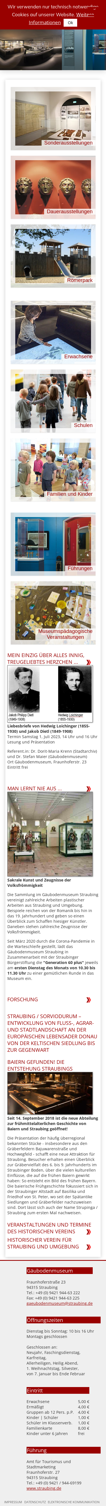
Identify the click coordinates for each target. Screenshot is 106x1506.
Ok (70, 22)
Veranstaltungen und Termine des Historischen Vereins (49, 1228)
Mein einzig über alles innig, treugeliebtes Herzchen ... (46, 658)
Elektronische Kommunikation (73, 1502)
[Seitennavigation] (92, 12)
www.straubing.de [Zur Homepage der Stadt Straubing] (44, 1488)
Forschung (22, 999)
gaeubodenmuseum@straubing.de (60, 1303)
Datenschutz (35, 1502)
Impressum (13, 1502)
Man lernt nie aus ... (34, 788)
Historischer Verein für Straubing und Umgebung (43, 1243)
